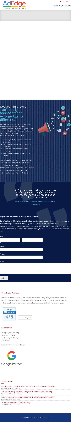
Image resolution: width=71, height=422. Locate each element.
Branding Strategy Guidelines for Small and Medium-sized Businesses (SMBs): (28, 386)
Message (3, 262)
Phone (2, 254)
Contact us (7, 170)
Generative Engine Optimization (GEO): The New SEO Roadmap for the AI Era (27, 397)
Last (23, 243)
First (1, 243)
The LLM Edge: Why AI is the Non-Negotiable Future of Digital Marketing (26, 392)
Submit (3, 278)
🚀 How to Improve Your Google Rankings (16, 403)
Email (2, 247)
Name (2, 237)
